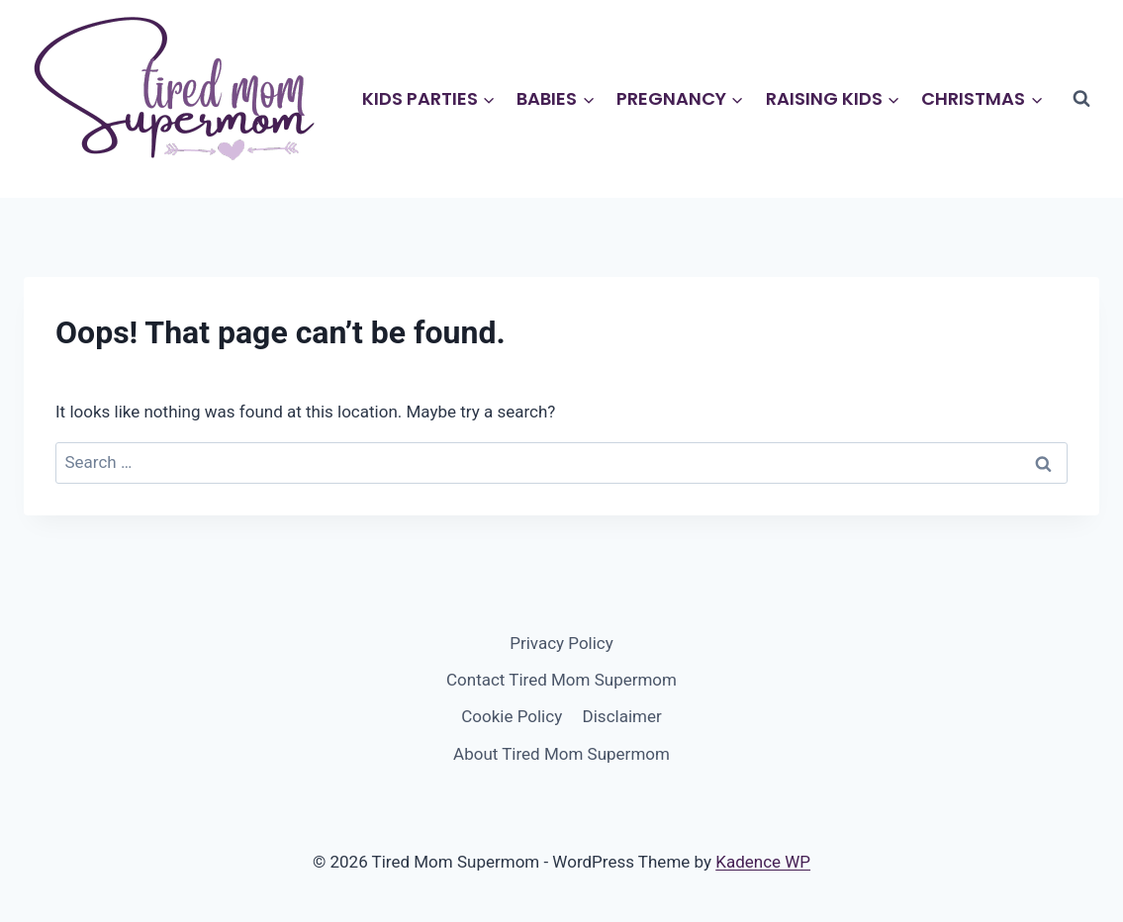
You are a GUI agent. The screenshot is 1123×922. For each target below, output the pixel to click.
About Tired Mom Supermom (561, 754)
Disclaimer (622, 716)
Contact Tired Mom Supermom (561, 680)
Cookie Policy (511, 716)
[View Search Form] (1081, 99)
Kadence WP (762, 862)
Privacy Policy (561, 643)
